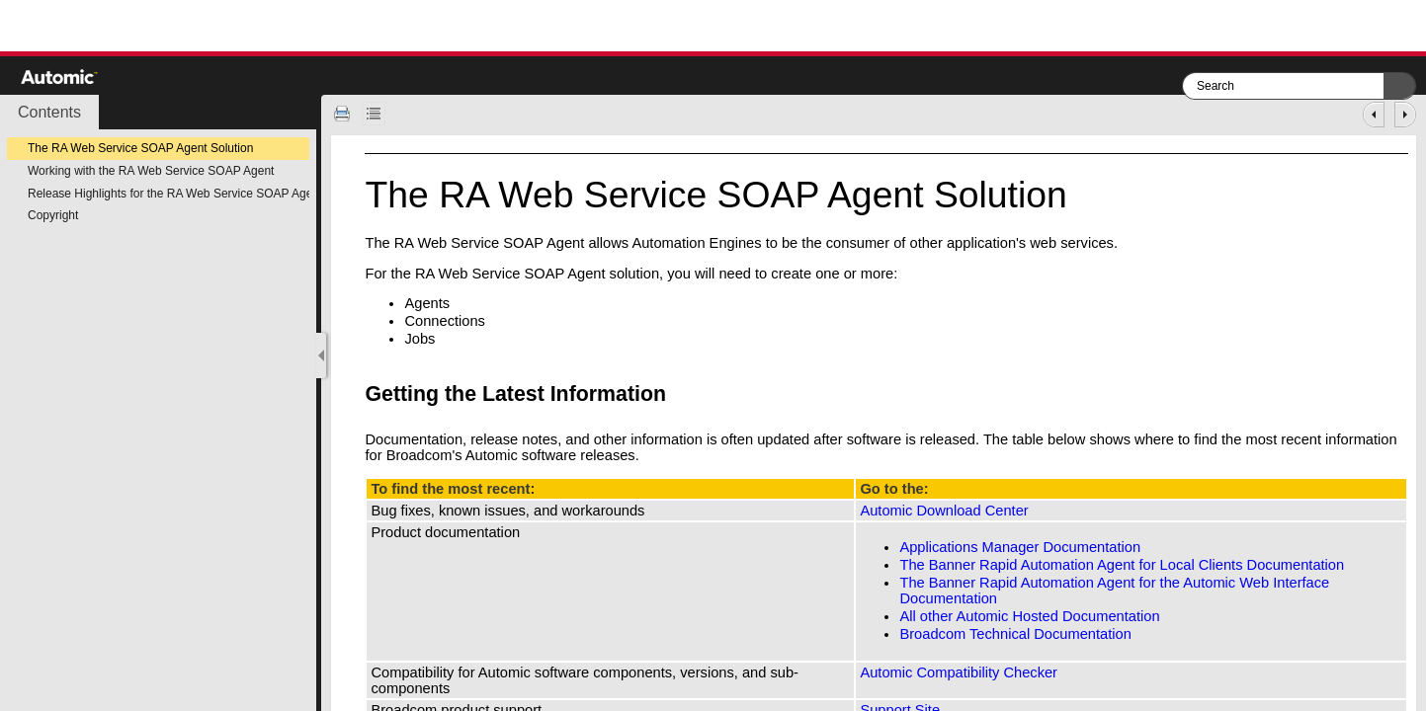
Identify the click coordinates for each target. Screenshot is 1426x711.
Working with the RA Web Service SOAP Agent (151, 171)
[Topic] (873, 423)
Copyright (53, 215)
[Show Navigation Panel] (321, 355)
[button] (1399, 86)
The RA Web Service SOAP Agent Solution (140, 148)
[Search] (1283, 86)
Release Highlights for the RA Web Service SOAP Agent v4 (183, 193)
